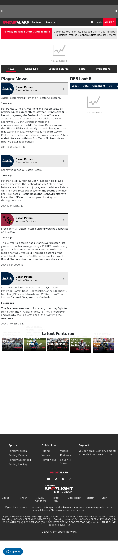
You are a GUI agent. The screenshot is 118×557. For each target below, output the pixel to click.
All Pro (109, 22)
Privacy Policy (55, 499)
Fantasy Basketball (20, 459)
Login (99, 22)
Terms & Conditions (40, 499)
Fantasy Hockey (18, 464)
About (5, 498)
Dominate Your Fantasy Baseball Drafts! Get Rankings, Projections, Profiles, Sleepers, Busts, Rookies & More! (85, 33)
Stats (82, 69)
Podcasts (65, 455)
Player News (48, 459)
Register (89, 498)
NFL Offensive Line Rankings (57, 342)
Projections (103, 69)
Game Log (31, 69)
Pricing (45, 450)
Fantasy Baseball (18, 455)
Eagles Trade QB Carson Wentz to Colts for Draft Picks (80, 341)
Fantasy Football (18, 450)
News (11, 69)
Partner (23, 498)
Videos (64, 450)
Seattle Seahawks (26, 90)
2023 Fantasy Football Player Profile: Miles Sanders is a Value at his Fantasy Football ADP (35, 335)
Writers (45, 455)
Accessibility (74, 498)
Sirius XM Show (65, 461)
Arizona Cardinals (26, 221)
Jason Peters (24, 87)
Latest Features (59, 69)
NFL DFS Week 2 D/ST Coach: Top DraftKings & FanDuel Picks (12, 338)
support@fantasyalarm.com (95, 454)
